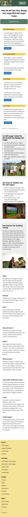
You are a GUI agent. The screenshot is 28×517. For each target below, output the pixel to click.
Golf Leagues (5, 445)
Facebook (4, 507)
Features (4, 485)
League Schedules (6, 448)
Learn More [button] (7, 48)
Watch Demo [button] (8, 122)
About (3, 483)
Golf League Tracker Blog (8, 461)
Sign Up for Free (14, 21)
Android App (5, 451)
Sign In (22, 3)
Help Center (5, 504)
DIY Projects (5, 469)
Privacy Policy (5, 494)
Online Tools (5, 467)
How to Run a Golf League (9, 464)
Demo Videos (5, 501)
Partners (4, 491)
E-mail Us (4, 512)
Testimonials (5, 472)
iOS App (4, 454)
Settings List (5, 488)
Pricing (3, 480)
